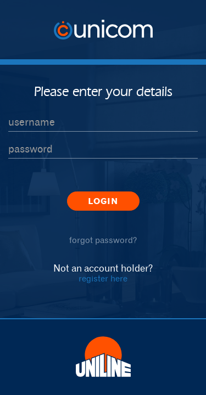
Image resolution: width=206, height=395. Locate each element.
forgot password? (103, 240)
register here (103, 278)
